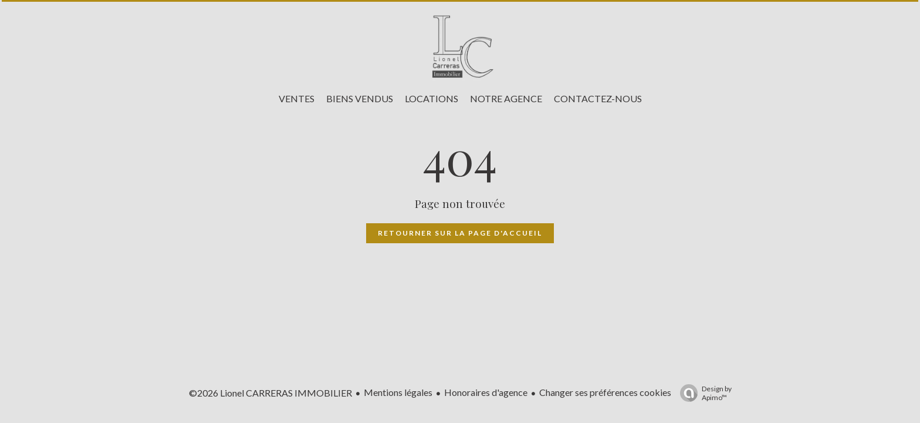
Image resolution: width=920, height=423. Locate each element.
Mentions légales (398, 392)
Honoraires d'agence (485, 392)
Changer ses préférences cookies (605, 392)
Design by (703, 393)
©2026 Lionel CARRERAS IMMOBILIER (270, 392)
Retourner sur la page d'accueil (460, 233)
